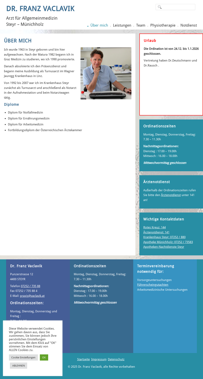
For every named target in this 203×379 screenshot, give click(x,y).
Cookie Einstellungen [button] (23, 357)
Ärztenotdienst (171, 195)
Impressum (98, 359)
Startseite (83, 359)
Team (140, 25)
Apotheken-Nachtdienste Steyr (163, 247)
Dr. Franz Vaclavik (40, 9)
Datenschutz (116, 359)
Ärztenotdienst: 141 (156, 232)
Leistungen (122, 25)
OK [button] (44, 357)
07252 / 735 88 (30, 286)
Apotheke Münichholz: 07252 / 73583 (168, 242)
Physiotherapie (162, 25)
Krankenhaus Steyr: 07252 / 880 (164, 237)
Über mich (99, 25)
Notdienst (188, 25)
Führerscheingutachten (152, 285)
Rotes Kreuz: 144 (154, 227)
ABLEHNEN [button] (18, 365)
